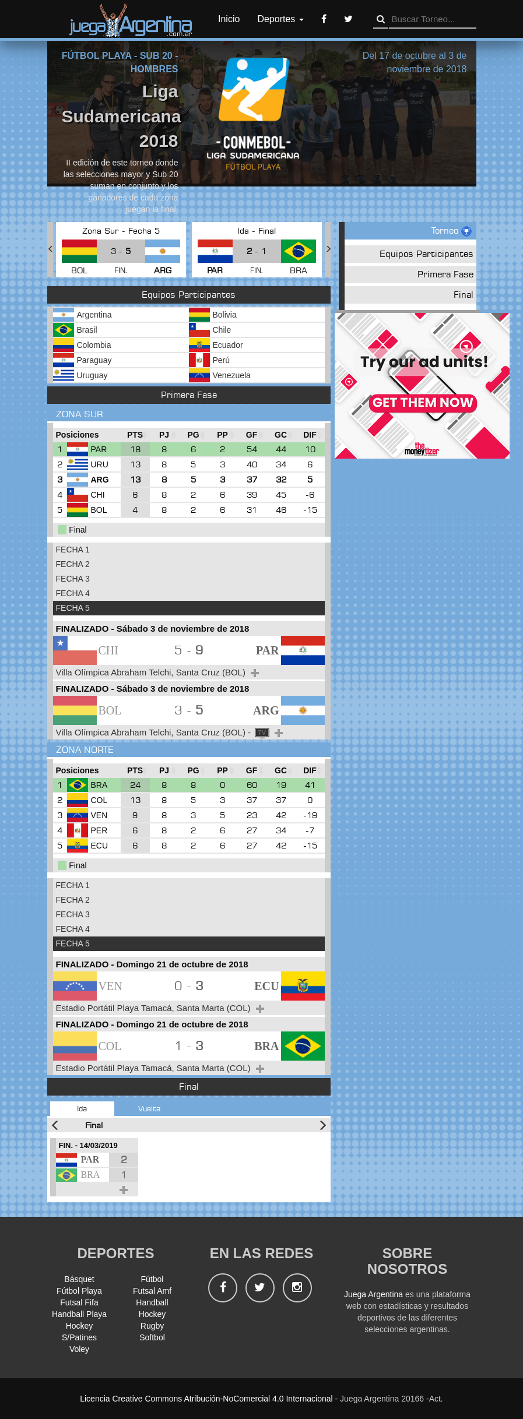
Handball (152, 1302)
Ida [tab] (82, 1108)
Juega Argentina (373, 1294)
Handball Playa (79, 1314)
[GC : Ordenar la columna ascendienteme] (281, 435)
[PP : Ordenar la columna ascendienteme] (222, 435)
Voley (79, 1349)
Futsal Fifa (79, 1302)
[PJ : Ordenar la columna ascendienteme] (164, 435)
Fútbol (152, 1279)
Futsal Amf (152, 1290)
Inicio (229, 19)
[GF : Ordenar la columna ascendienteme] (251, 435)
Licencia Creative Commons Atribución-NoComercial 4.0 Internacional (206, 1398)
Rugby (152, 1325)
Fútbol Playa (79, 1290)
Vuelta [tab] (149, 1108)
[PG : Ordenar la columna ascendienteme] (193, 435)
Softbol (152, 1337)
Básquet (79, 1279)
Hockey (152, 1314)
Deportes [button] (280, 19)
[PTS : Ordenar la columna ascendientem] (135, 435)
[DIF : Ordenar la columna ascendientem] (310, 435)
